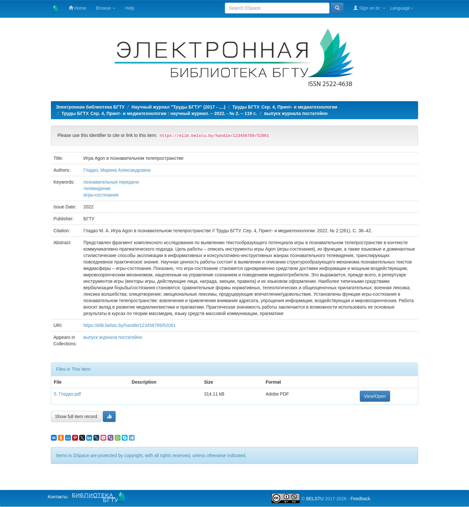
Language (401, 8)
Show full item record (76, 416)
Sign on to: (369, 8)
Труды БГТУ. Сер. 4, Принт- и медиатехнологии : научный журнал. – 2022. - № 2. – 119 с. (159, 113)
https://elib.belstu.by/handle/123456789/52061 (129, 325)
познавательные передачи (111, 182)
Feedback (360, 498)
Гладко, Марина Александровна (116, 170)
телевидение (96, 188)
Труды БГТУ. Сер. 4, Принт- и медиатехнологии (284, 107)
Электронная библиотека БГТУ (90, 107)
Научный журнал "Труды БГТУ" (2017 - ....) (178, 107)
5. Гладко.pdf (67, 394)
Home (77, 8)
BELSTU (314, 498)
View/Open (375, 396)
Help (129, 8)
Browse (106, 8)
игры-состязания (101, 194)
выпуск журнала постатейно (296, 113)
